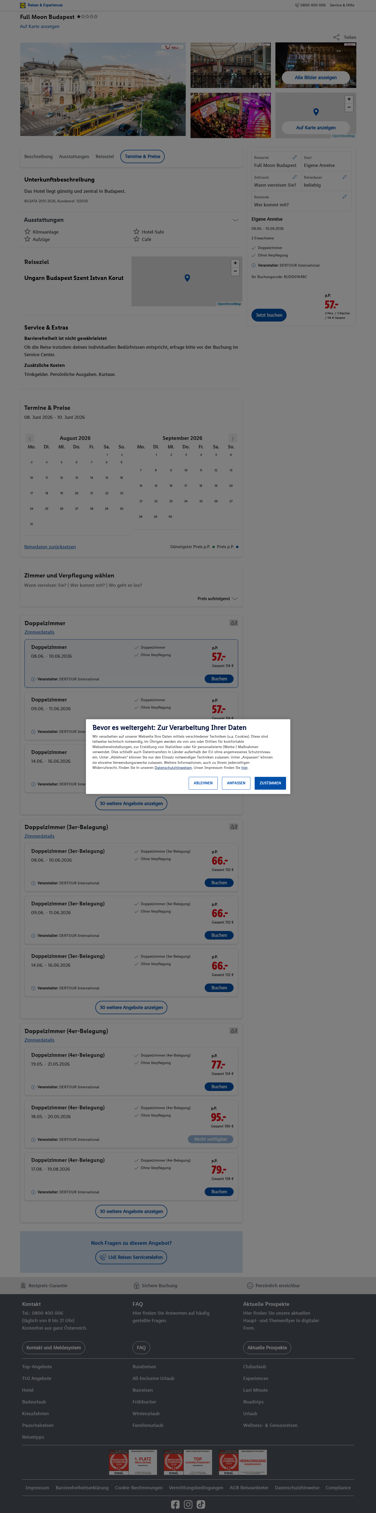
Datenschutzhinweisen (173, 767)
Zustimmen (270, 783)
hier (244, 767)
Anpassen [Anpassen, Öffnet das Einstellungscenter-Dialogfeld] (236, 783)
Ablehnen (203, 783)
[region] (188, 756)
